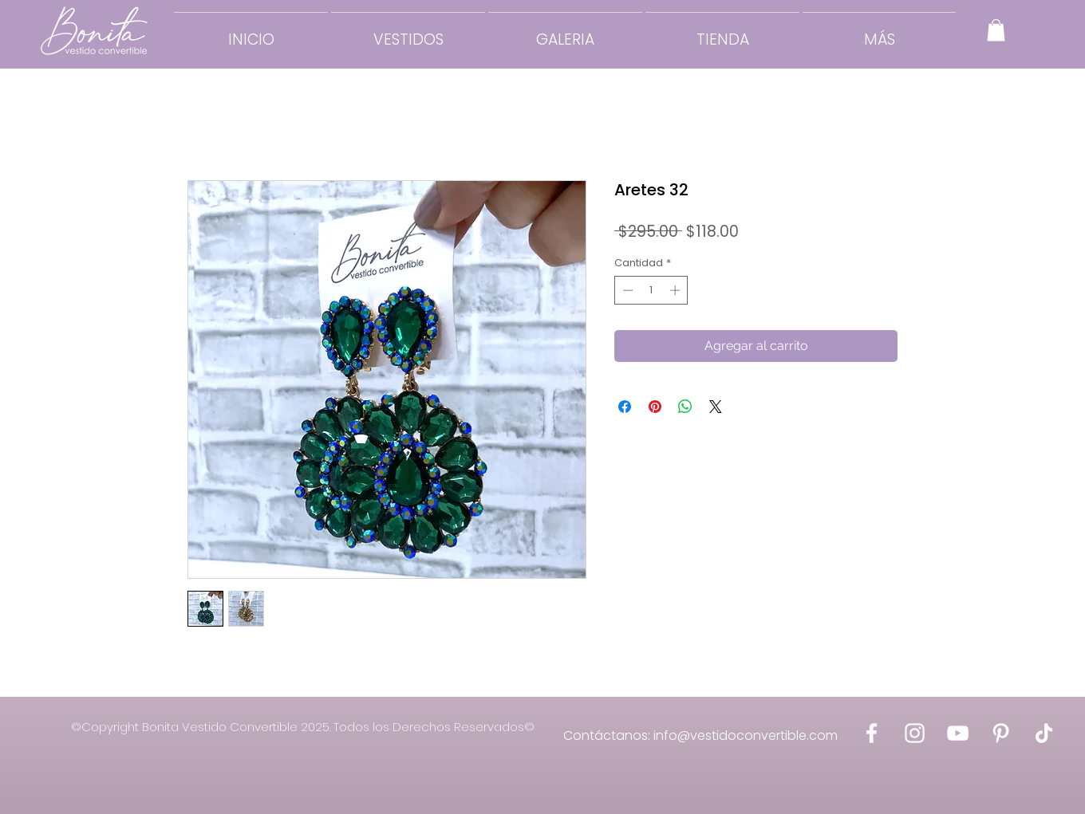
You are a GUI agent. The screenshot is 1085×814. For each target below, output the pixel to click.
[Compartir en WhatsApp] (685, 406)
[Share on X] (715, 406)
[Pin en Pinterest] (655, 406)
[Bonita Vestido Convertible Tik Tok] (1044, 733)
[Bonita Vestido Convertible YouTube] (958, 733)
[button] (996, 30)
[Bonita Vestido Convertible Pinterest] (1001, 733)
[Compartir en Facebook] (624, 406)
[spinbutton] (651, 290)
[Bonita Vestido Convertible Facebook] (871, 733)
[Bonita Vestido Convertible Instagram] (915, 733)
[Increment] (676, 290)
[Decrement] (626, 290)
